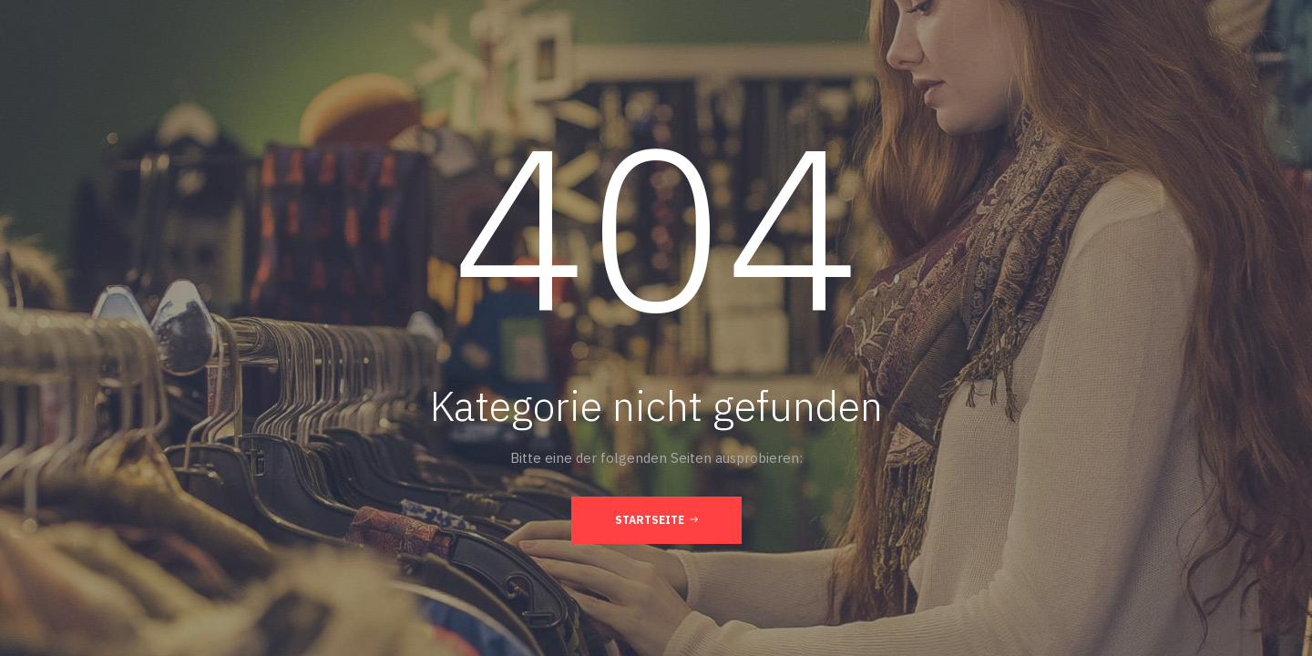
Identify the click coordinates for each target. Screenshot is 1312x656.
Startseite (656, 519)
